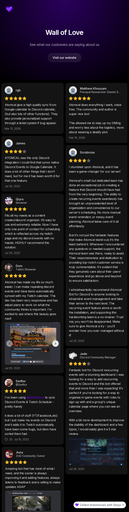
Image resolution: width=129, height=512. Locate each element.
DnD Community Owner (94, 457)
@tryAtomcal (35, 410)
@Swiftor (21, 397)
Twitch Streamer (26, 269)
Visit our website (64, 57)
